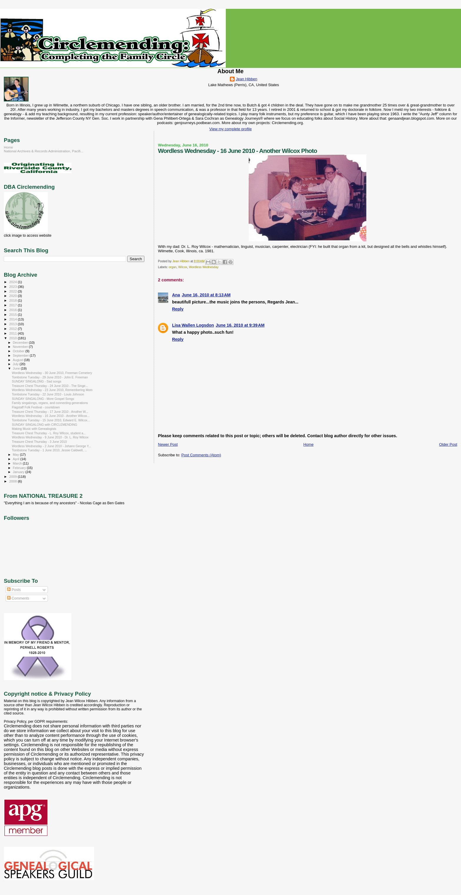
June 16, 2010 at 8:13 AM (206, 295)
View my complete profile (230, 129)
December (21, 342)
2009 (13, 476)
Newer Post (168, 444)
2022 (13, 291)
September (21, 355)
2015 (13, 314)
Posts (14, 590)
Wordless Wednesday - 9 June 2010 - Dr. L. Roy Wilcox (50, 437)
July (16, 364)
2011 (13, 333)
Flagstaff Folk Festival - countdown (36, 407)
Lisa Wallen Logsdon (193, 325)
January (19, 472)
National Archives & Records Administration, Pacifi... (43, 151)
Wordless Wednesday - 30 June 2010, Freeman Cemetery (52, 373)
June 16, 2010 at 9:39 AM (240, 325)
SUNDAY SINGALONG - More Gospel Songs (43, 398)
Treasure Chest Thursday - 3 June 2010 (39, 441)
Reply (177, 309)
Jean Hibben (246, 79)
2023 (13, 286)
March (18, 463)
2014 (13, 319)
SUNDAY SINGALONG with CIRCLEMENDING (44, 424)
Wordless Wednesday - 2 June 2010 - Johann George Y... (51, 446)
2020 (13, 296)
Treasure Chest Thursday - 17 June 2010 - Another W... (50, 411)
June (17, 368)
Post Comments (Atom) (201, 455)
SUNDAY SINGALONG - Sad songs (36, 381)
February (20, 468)
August (18, 360)
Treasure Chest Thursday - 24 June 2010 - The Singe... (50, 386)
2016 (13, 310)
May (16, 454)
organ (173, 267)
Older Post (448, 444)
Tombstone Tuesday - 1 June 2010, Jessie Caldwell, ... (49, 450)
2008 (13, 481)
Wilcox (182, 267)
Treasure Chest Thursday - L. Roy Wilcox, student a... (49, 433)
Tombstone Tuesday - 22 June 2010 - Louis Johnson (48, 394)
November (21, 346)
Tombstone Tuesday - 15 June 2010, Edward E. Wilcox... (51, 420)
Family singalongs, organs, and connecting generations (50, 403)
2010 (13, 338)
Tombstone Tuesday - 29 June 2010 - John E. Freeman (50, 377)
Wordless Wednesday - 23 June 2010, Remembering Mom (52, 390)
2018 (13, 300)
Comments (18, 598)
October (19, 351)
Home (308, 444)
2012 (13, 328)
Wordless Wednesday (203, 267)
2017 (13, 305)
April (16, 459)
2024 (13, 282)
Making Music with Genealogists (34, 428)
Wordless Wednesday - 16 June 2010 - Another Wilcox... (51, 416)
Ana (176, 295)
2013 (13, 324)
